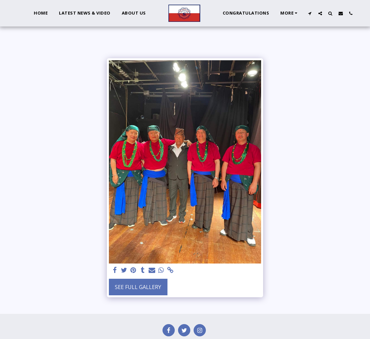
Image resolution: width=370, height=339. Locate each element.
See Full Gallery (138, 287)
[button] (310, 13)
